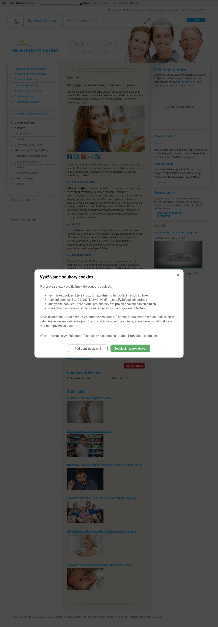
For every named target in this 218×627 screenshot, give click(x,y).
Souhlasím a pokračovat (130, 348)
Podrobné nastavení (88, 348)
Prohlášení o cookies (143, 336)
